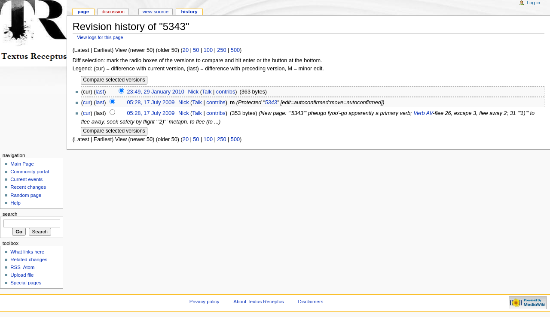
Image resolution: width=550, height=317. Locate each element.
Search (10, 214)
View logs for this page (100, 37)
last (100, 92)
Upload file (22, 275)
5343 (271, 103)
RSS (15, 267)
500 (235, 50)
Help (15, 202)
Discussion (112, 11)
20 (186, 50)
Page (83, 11)
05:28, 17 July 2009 (151, 103)
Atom (29, 267)
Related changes (28, 259)
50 (196, 50)
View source (155, 11)
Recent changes (28, 187)
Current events (26, 179)
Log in (533, 2)
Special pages (25, 282)
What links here (27, 251)
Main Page (22, 163)
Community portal (29, 171)
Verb (419, 113)
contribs (225, 92)
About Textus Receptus (258, 301)
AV (429, 113)
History (189, 11)
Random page (25, 195)
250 (221, 50)
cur (87, 103)
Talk (207, 92)
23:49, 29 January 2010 (155, 92)
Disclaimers (310, 301)
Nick (193, 92)
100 (208, 50)
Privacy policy (204, 301)
